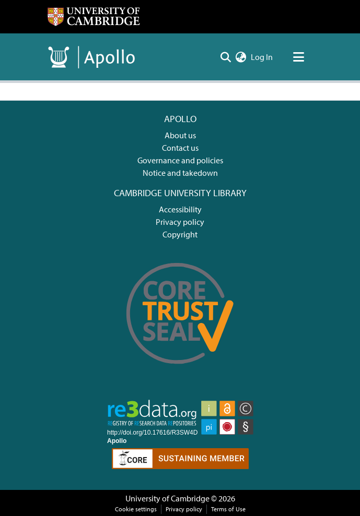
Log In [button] (262, 57)
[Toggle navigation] (298, 57)
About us (180, 135)
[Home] (93, 16)
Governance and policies (180, 160)
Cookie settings (136, 509)
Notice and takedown (180, 172)
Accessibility (180, 209)
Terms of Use (228, 509)
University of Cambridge (167, 498)
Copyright (180, 234)
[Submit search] (226, 57)
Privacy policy (180, 222)
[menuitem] (241, 57)
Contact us (180, 147)
